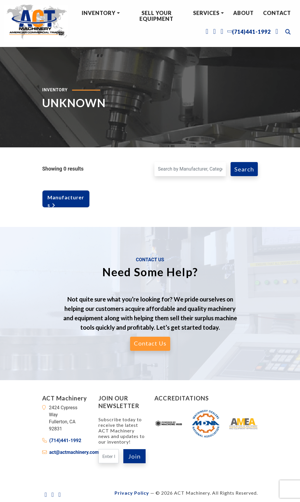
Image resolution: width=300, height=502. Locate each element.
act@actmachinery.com (74, 452)
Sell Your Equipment (156, 16)
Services (206, 13)
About (243, 13)
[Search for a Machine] (190, 169)
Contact (277, 13)
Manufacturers (65, 200)
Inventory (98, 13)
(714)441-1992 (65, 440)
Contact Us (150, 343)
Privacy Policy (132, 493)
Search (244, 169)
